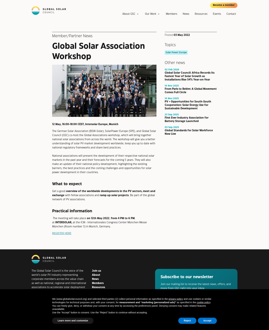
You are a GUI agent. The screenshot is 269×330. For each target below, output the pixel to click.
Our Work (150, 14)
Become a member (224, 5)
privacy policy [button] (175, 299)
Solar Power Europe (176, 52)
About (96, 275)
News (186, 14)
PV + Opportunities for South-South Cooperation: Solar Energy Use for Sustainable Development (188, 105)
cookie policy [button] (203, 302)
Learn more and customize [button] (73, 320)
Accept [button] (207, 320)
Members (171, 14)
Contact (231, 14)
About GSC (128, 14)
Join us (96, 271)
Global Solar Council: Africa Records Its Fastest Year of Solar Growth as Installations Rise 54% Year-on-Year (189, 76)
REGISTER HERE (61, 233)
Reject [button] (187, 320)
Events (217, 14)
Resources (201, 14)
